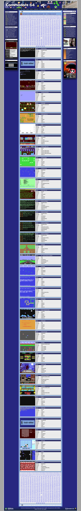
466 (59, 38)
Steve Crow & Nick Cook (44, 260)
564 (38, 43)
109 (50, 19)
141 (28, 21)
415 (47, 35)
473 (32, 39)
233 (36, 26)
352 (52, 32)
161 (25, 22)
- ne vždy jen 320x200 (9, 19)
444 (59, 36)
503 (47, 40)
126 (41, 20)
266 (56, 27)
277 (36, 28)
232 (34, 26)
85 (53, 18)
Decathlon (67, 56)
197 (50, 24)
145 (36, 21)
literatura (49, 9)
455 (39, 38)
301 (39, 29)
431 (36, 36)
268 (59, 27)
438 (49, 36)
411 (39, 35)
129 (47, 20)
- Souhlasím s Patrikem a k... (11, 29)
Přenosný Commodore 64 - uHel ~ (70, 23)
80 (46, 18)
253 (32, 27)
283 (47, 28)
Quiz (42, 322)
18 (40, 15)
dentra (27, 9)
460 (49, 38)
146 (38, 21)
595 (54, 44)
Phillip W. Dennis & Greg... (45, 292)
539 (32, 42)
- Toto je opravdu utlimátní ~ (69, 35)
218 (49, 25)
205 (25, 25)
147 (39, 21)
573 (54, 43)
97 (29, 19)
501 (43, 40)
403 (25, 35)
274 (30, 28)
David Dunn (43, 142)
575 (58, 43)
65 (25, 18)
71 (33, 18)
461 (50, 38)
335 (21, 32)
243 (54, 26)
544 (41, 42)
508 (56, 40)
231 (32, 26)
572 (52, 43)
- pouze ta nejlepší (9, 15)
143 (32, 21)
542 (38, 42)
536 (27, 42)
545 (43, 42)
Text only (42, 71)
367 (39, 33)
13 (33, 15)
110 (52, 19)
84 (51, 18)
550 (52, 42)
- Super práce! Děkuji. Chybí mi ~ (69, 36)
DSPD (45, 9)
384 (30, 34)
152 (49, 21)
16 (37, 15)
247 (21, 27)
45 (37, 17)
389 (39, 34)
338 (27, 32)
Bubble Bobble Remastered (70, 17)
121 (32, 20)
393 (47, 34)
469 (25, 39)
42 (33, 17)
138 (23, 21)
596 (56, 44)
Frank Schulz (43, 196)
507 (54, 40)
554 (59, 42)
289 (58, 28)
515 (28, 41)
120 (30, 20)
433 (39, 36)
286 (52, 28)
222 (56, 25)
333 (58, 31)
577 (21, 44)
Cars (42, 256)
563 (36, 43)
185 (28, 24)
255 (36, 27)
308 (52, 29)
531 (58, 41)
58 (56, 17)
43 (34, 17)
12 (32, 15)
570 (49, 43)
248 (23, 27)
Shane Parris (43, 422)
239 (47, 26)
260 (45, 27)
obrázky (53, 9)
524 (45, 41)
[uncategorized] (43, 420)
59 (57, 17)
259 (43, 27)
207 (28, 25)
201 (58, 24)
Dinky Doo (67, 58)
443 (58, 36)
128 (45, 20)
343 (36, 32)
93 (24, 19)
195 (47, 24)
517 (32, 41)
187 (32, 24)
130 (49, 20)
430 (34, 36)
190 (38, 24)
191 (39, 24)
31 (59, 15)
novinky (15, 9)
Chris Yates (42, 161)
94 (25, 19)
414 (45, 35)
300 (38, 29)
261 (47, 27)
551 (54, 42)
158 (59, 21)
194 (45, 24)
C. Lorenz (42, 128)
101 (36, 19)
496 (34, 40)
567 (43, 43)
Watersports (43, 267)
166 (34, 22)
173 (47, 22)
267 (58, 27)
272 (27, 28)
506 (52, 40)
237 (43, 26)
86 (54, 18)
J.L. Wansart (43, 107)
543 (39, 42)
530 (56, 41)
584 (34, 44)
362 (30, 33)
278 (38, 28)
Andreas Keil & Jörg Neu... (45, 226)
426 (27, 36)
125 (39, 20)
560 (30, 43)
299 (36, 29)
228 (27, 26)
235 (39, 26)
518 (34, 41)
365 (36, 33)
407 (32, 35)
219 (50, 25)
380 (23, 34)
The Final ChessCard (69, 14)
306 (49, 29)
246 (59, 26)
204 (23, 25)
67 (27, 18)
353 (54, 32)
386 (34, 34)
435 (43, 36)
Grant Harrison (43, 259)
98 (31, 19)
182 (23, 24)
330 (52, 31)
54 (50, 17)
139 (25, 21)
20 (43, 15)
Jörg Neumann (43, 215)
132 (52, 20)
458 (45, 38)
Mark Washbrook (43, 466)
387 (36, 34)
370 (45, 33)
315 (25, 31)
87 (56, 18)
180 (59, 22)
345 (39, 32)
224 (59, 25)
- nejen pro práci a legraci (10, 17)
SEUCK (42, 115)
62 (20, 18)
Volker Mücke (43, 96)
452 (34, 38)
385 (32, 34)
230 (30, 26)
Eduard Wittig (43, 85)
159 (21, 22)
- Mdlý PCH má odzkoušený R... (10, 28)
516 (30, 41)
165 (32, 22)
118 (27, 20)
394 (49, 34)
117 (25, 20)
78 (43, 18)
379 (21, 34)
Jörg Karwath (43, 194)
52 (47, 17)
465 (58, 38)
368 (41, 33)
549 (50, 42)
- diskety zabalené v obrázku (10, 23)
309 (54, 29)
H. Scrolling (43, 311)
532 (59, 41)
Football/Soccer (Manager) (45, 180)
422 (59, 35)
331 (54, 31)
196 (49, 24)
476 (38, 39)
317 (28, 31)
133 (54, 20)
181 (21, 24)
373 (50, 33)
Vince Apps (42, 324)
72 (34, 18)
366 (38, 33)
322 (38, 31)
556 (23, 43)
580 (27, 44)
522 (41, 41)
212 (38, 25)
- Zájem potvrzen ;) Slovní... (10, 35)
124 (38, 20)
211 (36, 25)
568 (45, 43)
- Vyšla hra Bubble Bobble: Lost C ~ (70, 34)
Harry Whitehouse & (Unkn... (45, 183)
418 (52, 35)
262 (49, 27)
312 (59, 29)
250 (27, 27)
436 (45, 36)
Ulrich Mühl (43, 357)
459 (47, 38)
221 (54, 25)
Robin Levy (42, 336)
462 (52, 38)
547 (47, 42)
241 (50, 26)
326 (45, 31)
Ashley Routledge (43, 380)
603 (44, 46)
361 (28, 33)
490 (23, 40)
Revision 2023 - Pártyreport (70, 19)
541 (36, 42)
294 (27, 29)
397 (54, 34)
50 (44, 17)
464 (56, 38)
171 (43, 22)
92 (22, 19)
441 (54, 36)
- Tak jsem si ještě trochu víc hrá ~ (69, 28)
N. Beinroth (43, 456)
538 (30, 42)
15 (36, 15)
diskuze (65, 9)
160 (23, 22)
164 (30, 22)
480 (45, 39)
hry (21, 9)
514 (27, 41)
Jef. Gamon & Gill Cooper (45, 141)
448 (27, 38)
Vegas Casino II (68, 49)
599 (37, 46)
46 (39, 17)
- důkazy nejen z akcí (10, 20)
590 (45, 44)
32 (60, 15)
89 (58, 18)
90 (60, 18)
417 (50, 35)
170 (41, 22)
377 (58, 33)
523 (43, 41)
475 (36, 39)
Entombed (67, 53)
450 (30, 38)
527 (50, 41)
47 (40, 17)
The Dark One (43, 205)
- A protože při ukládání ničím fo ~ (69, 27)
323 (39, 31)
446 (23, 38)
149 (43, 21)
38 (27, 17)
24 (49, 15)
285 (50, 28)
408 (34, 35)
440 (52, 36)
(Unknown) (42, 53)
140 (27, 21)
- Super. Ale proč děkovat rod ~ (69, 33)
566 (41, 43)
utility (19, 9)
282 (45, 28)
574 (56, 43)
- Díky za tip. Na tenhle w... (10, 37)
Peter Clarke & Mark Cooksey (45, 392)
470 (27, 39)
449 (28, 38)
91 (21, 19)
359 (25, 33)
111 (54, 19)
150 (45, 21)
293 (25, 29)
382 (27, 34)
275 (32, 28)
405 (28, 35)
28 (54, 15)
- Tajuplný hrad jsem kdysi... (10, 33)
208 (30, 25)
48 (41, 17)
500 (41, 40)
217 (47, 25)
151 (47, 21)
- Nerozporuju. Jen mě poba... (10, 31)
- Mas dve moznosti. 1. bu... (10, 32)
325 (43, 31)
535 (25, 42)
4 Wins (42, 441)
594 (52, 44)
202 (59, 24)
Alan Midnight (43, 433)
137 (21, 21)
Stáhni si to (43, 56)
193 (43, 24)
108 (48, 19)
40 (30, 17)
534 (23, 42)
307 (50, 29)
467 (21, 39)
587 (39, 44)
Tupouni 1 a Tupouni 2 (69, 24)
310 (56, 29)
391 (43, 34)
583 (32, 44)
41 (32, 17)
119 (28, 20)
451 (32, 38)
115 (21, 20)
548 (49, 42)
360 (27, 33)
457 (43, 38)
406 (30, 35)
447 (25, 38)
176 (52, 22)
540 (34, 42)
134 (56, 20)
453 (36, 38)
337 (25, 32)
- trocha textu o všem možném (11, 18)
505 (50, 40)
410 (38, 35)
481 (47, 39)
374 (52, 33)
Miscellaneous (43, 126)
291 (21, 29)
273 (28, 28)
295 (28, 29)
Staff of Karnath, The (69, 54)
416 (49, 35)
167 (36, 22)
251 (28, 27)
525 (47, 41)
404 (27, 35)
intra (62, 9)
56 (53, 17)
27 (53, 15)
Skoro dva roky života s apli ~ (70, 15)
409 (36, 35)
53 (49, 17)
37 (26, 17)
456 (41, 38)
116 (23, 20)
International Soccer (69, 57)
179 (58, 22)
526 (49, 41)
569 (47, 43)
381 (25, 34)
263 (50, 27)
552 (56, 42)
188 (34, 24)
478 (41, 39)
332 (56, 31)
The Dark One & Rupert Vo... (45, 206)
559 (28, 43)
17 (39, 15)
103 (39, 19)
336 (23, 32)
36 (25, 17)
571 (50, 43)
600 (38, 46)
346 (41, 32)
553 (58, 42)
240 (49, 26)
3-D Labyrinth (68, 55)
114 (59, 19)
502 (45, 40)
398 (56, 34)
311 (58, 29)
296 (30, 29)
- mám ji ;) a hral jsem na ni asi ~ (69, 30)
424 (23, 36)
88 (57, 18)
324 (41, 31)
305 (47, 29)
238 (45, 26)
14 (35, 15)
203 (21, 25)
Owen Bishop (43, 172)
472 (30, 39)
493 (28, 40)
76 (40, 18)
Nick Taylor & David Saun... (45, 379)
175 (50, 22)
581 (28, 44)
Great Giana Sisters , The (69, 50)
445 (21, 38)
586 (38, 44)
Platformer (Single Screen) (45, 104)
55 (51, 17)
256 (38, 27)
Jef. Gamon (43, 139)
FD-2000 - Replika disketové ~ (70, 18)
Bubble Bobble (68, 51)
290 (59, 28)
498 (38, 40)
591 (47, 44)
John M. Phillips (43, 346)
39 (29, 17)
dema (24, 9)
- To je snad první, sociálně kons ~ (69, 32)
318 (30, 31)
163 (28, 22)
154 (52, 21)
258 (41, 27)
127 (43, 20)
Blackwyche (68, 52)
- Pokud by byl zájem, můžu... (11, 36)
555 (21, 43)
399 (58, 34)
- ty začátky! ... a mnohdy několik (11, 21)
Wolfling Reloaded (69, 16)
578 (23, 44)
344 (38, 32)
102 (37, 19)
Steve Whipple (43, 444)
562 (34, 43)
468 (23, 39)
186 (30, 24)
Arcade (42, 354)
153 (50, 21)
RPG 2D (42, 148)
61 (60, 17)
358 (23, 33)
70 (32, 18)
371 (47, 33)
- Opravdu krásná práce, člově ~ (70, 31)
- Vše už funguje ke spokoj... (11, 30)
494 (30, 40)
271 (25, 28)
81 (47, 18)
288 (56, 28)
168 (38, 22)
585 (36, 44)
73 (36, 18)
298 (34, 29)
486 (56, 39)
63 (22, 18)
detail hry (11, 57)
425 (25, 36)
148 (41, 21)
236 (41, 26)
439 (50, 36)
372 (49, 33)
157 (58, 21)
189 (36, 24)
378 (59, 33)
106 (45, 19)
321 (36, 31)
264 (52, 27)
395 (50, 34)
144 (34, 21)
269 (21, 28)
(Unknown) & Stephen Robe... (45, 467)
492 (27, 40)
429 (32, 36)
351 (50, 32)
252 (30, 27)
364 (34, 33)
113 (58, 19)
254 (34, 27)
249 (25, 27)
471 (28, 39)
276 (34, 28)
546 (45, 42)
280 (41, 28)
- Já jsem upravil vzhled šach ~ (69, 29)
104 (41, 19)
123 (36, 20)
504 (49, 40)
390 (41, 34)
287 (54, 28)
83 (50, 18)
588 (41, 44)
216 (45, 25)
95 (26, 19)
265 (54, 27)
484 (52, 39)
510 (59, 40)
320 (34, 31)
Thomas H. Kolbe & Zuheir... (45, 150)
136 (59, 20)
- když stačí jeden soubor (10, 16)
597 (58, 44)
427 (28, 36)
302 (41, 29)
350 (49, 32)
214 (41, 25)
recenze (31, 9)
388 (38, 34)
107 (47, 19)
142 (30, 21)
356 (59, 32)
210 (34, 25)
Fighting (42, 365)
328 (49, 31)
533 (21, 42)
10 (29, 15)
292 (23, 29)
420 (56, 35)
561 (32, 43)
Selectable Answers (44, 50)
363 (32, 33)
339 (28, 32)
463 (54, 38)
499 (39, 40)
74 (37, 18)
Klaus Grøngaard (43, 262)
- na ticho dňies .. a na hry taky (11, 22)
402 (23, 35)
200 (56, 24)
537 (28, 42)
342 (34, 32)
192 (41, 24)
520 (38, 41)
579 (25, 44)
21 (44, 15)
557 (25, 43)
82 (49, 18)
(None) (42, 55)
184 (27, 24)
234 (38, 26)
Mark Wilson (43, 381)
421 (58, 35)
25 (50, 15)
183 (25, 24)
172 (45, 22)
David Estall (43, 74)
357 (21, 33)
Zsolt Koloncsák (43, 368)
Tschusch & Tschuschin (44, 248)
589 (43, 44)
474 (34, 39)
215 (43, 25)
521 (39, 41)
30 (57, 15)
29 (56, 15)
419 (54, 35)
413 (43, 35)
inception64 (36, 9)
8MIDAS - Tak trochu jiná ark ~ (70, 20)
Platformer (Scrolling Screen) (45, 376)
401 (21, 35)
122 (34, 20)
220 (52, 25)
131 (50, 20)
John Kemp (43, 335)
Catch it (42, 82)
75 (39, 18)
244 (56, 26)
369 (43, 33)
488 (59, 39)
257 (39, 27)
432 (38, 36)
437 (47, 36)
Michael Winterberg (44, 207)
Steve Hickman (43, 270)
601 (40, 46)
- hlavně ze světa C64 (9, 13)
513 (25, 41)
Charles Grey (43, 400)
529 (54, 41)
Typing (42, 93)
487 (58, 39)
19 (42, 15)
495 (32, 40)
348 (45, 32)
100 (34, 19)
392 (45, 34)
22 (46, 15)
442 (56, 36)
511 (21, 41)
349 (47, 32)
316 (27, 31)
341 (32, 32)
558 (27, 43)
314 (23, 31)
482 (49, 39)
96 (28, 19)
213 (39, 25)
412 (41, 35)
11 (30, 15)
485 (54, 39)
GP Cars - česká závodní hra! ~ (70, 21)
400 (59, 34)
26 (51, 15)
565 (39, 43)
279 (39, 28)
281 (43, 28)
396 (52, 34)
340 (30, 32)
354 (56, 32)
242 (52, 26)
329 (50, 31)
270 (23, 28)
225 (21, 26)
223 (58, 25)
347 (43, 32)
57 (54, 17)
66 (26, 18)
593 (50, 44)
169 (39, 22)
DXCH (42, 118)
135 (58, 20)
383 (28, 34)
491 (25, 40)
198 (52, 24)
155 (54, 21)
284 (49, 28)
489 (21, 40)
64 (23, 18)
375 (54, 33)
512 (23, 41)
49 (43, 17)
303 (43, 29)
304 (45, 29)
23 (47, 15)
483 (50, 39)
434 (41, 36)
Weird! (42, 278)
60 (58, 17)
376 (56, 33)
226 (23, 26)
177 (54, 22)
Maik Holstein (43, 52)
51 (46, 17)
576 (59, 43)
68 (29, 18)
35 (23, 17)
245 (58, 26)
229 (28, 26)
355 (58, 32)
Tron (42, 300)
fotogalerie (58, 9)
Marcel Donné (43, 468)
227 (25, 26)
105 (43, 19)
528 (52, 41)
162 (27, 22)
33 (20, 17)
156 (56, 21)
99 (32, 19)
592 (49, 44)
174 (49, 22)
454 (38, 38)
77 (41, 18)
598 (59, 44)
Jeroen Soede (43, 316)
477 (39, 39)
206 (27, 25)
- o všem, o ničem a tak (10, 24)
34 (22, 17)
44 (36, 17)
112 (56, 19)
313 (21, 31)
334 (59, 31)
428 (30, 36)
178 (56, 22)
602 (42, 46)
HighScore (41, 9)
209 (32, 25)
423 (21, 36)
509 (58, 40)
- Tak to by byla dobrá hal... (10, 34)
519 (36, 41)
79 (44, 18)
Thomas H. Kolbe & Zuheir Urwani (46, 153)
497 (36, 40)
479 (43, 39)
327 (47, 31)
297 (32, 29)
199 (54, 24)
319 (32, 31)
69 (30, 18)
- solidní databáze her (9, 14)
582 (30, 44)
